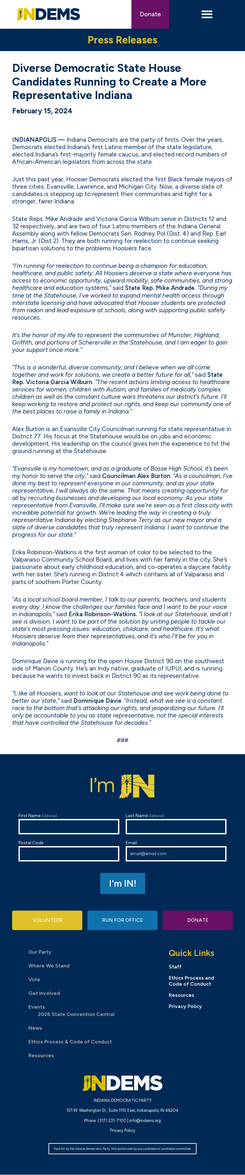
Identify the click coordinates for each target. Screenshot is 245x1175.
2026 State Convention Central (76, 1015)
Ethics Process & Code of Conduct (70, 1042)
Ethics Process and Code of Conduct (191, 981)
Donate (150, 14)
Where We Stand (49, 966)
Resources (41, 1056)
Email (176, 850)
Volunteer (47, 920)
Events (36, 1007)
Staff (175, 967)
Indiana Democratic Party (48, 14)
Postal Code (69, 850)
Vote (34, 980)
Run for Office (122, 920)
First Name (69, 823)
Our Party (39, 952)
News (35, 1028)
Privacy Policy (185, 1007)
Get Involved (44, 993)
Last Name (176, 823)
